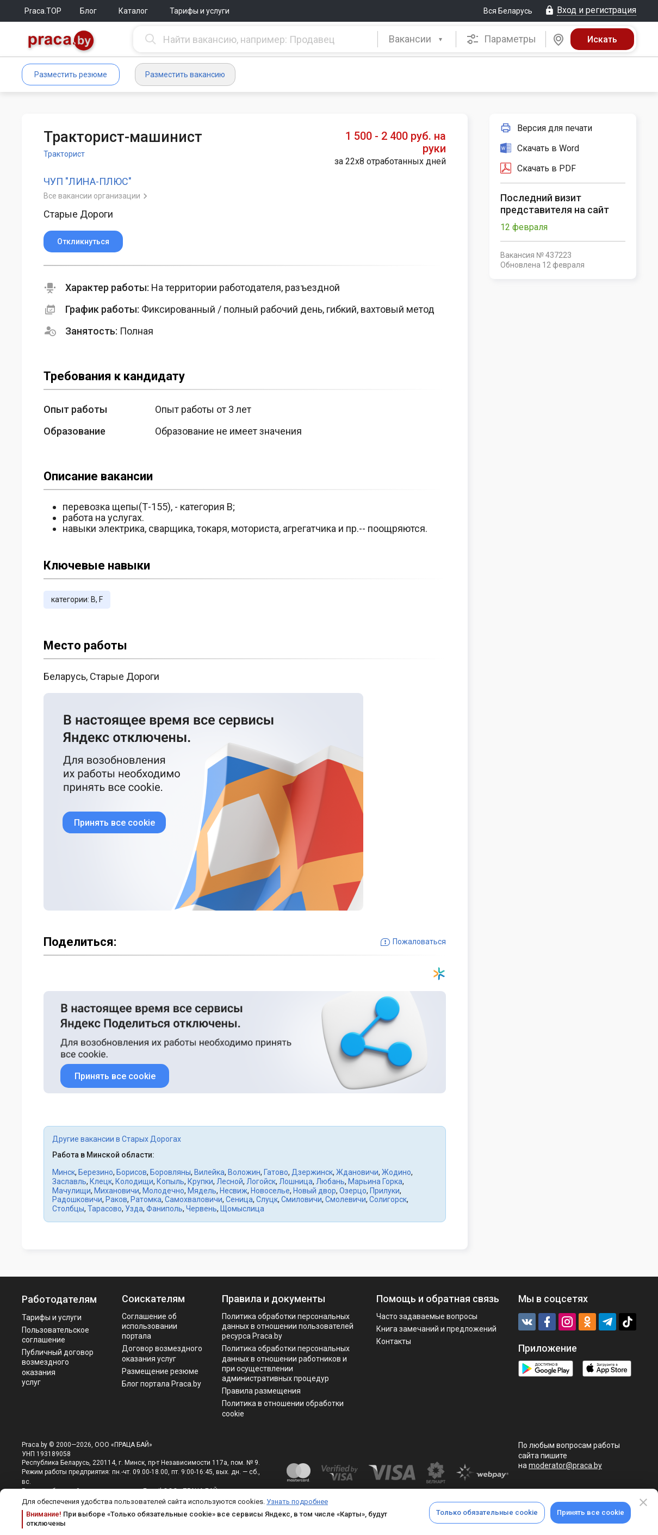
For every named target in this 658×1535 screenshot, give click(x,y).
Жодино (396, 1172)
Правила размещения (261, 1391)
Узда (134, 1208)
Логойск (261, 1181)
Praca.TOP (42, 11)
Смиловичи (301, 1199)
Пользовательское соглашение (55, 1335)
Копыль (170, 1181)
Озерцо (353, 1190)
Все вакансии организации (93, 195)
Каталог (133, 11)
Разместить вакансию (185, 74)
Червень (201, 1208)
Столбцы (68, 1208)
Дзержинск (312, 1172)
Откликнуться (83, 241)
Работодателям (59, 1299)
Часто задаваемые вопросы (426, 1316)
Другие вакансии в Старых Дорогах (116, 1139)
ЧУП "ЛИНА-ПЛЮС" (88, 181)
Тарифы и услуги (199, 11)
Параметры (501, 39)
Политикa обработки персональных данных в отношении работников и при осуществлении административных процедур (286, 1363)
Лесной (229, 1181)
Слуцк (267, 1199)
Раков (116, 1199)
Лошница (296, 1181)
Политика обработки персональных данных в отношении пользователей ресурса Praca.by (287, 1326)
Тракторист (64, 154)
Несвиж (233, 1190)
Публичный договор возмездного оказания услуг (58, 1367)
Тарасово (105, 1208)
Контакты (393, 1341)
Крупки (200, 1181)
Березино (95, 1172)
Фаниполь (164, 1208)
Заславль (69, 1181)
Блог (88, 11)
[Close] (643, 1502)
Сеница (239, 1199)
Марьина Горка (375, 1181)
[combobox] (417, 39)
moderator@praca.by (565, 1465)
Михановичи (116, 1190)
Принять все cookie (590, 1512)
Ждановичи (357, 1172)
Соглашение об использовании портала (149, 1326)
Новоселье (270, 1190)
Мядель (202, 1190)
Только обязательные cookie (487, 1512)
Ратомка (146, 1199)
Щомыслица (242, 1208)
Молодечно (163, 1190)
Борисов (131, 1172)
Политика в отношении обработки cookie (283, 1408)
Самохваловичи (193, 1199)
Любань (330, 1181)
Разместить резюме (70, 74)
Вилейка (209, 1172)
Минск (63, 1172)
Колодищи (134, 1181)
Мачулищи (71, 1190)
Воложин (244, 1172)
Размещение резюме (160, 1371)
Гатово (276, 1172)
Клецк (101, 1181)
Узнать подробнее (297, 1501)
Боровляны (170, 1172)
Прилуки (385, 1190)
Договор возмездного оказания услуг (162, 1353)
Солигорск (388, 1199)
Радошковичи (77, 1199)
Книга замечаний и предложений (436, 1328)
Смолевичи (345, 1199)
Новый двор (314, 1190)
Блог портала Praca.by (161, 1383)
